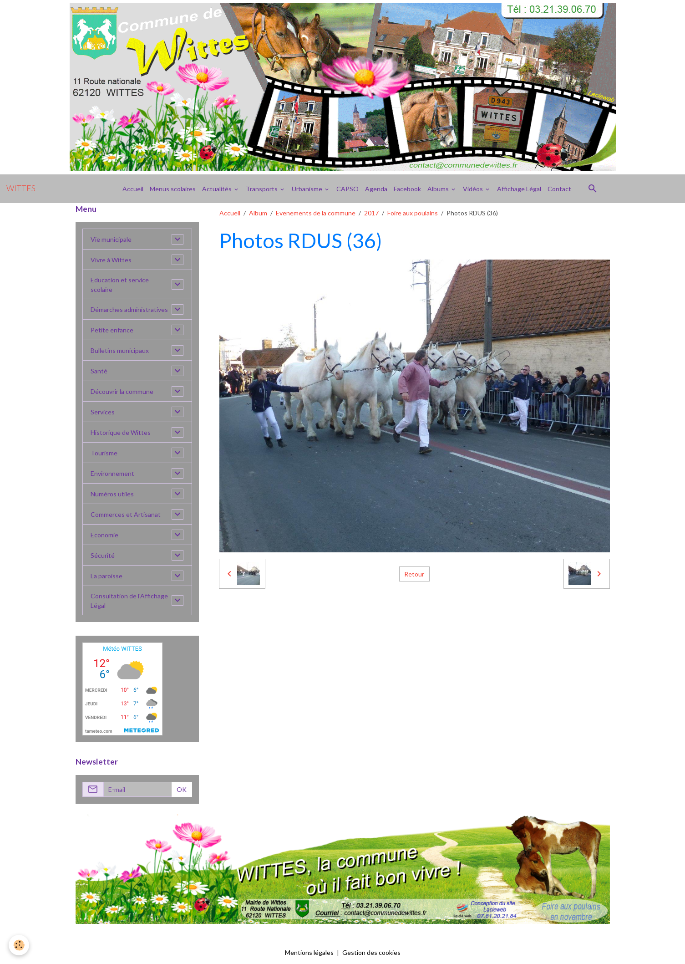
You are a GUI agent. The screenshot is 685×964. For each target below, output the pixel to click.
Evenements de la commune (315, 213)
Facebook (407, 189)
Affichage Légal (519, 189)
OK (182, 789)
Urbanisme (308, 189)
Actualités (217, 189)
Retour (414, 574)
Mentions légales (309, 952)
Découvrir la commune (122, 391)
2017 (371, 213)
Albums (438, 189)
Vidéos (473, 189)
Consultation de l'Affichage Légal (129, 600)
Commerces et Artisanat (126, 514)
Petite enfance (112, 330)
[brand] (21, 188)
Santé (99, 371)
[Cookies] (19, 945)
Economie (104, 535)
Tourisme (104, 453)
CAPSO (347, 189)
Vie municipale (111, 239)
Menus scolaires (173, 189)
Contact (559, 189)
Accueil (132, 189)
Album (258, 213)
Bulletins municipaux (120, 350)
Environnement (112, 473)
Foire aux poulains (412, 213)
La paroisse (106, 576)
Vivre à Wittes (111, 260)
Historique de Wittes (121, 432)
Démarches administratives (129, 309)
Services (103, 412)
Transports (262, 189)
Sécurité (103, 555)
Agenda (376, 189)
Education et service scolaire (120, 284)
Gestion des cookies (371, 952)
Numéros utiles (112, 494)
